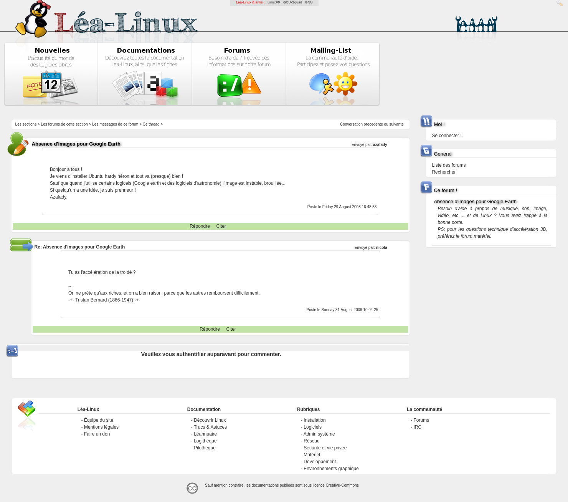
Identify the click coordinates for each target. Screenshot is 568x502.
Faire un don (97, 434)
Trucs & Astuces (210, 427)
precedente (373, 124)
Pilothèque (205, 448)
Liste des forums (449, 165)
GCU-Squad (292, 2)
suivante (397, 124)
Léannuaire (205, 434)
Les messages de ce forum (115, 124)
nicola (381, 247)
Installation (314, 420)
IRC (417, 427)
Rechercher (444, 172)
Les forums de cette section (64, 124)
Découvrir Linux (210, 420)
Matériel (312, 454)
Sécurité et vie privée (325, 448)
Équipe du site (98, 420)
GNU (309, 2)
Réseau (311, 441)
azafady (380, 144)
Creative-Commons (342, 485)
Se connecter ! (446, 135)
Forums (421, 420)
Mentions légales (101, 427)
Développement (320, 461)
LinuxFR (274, 2)
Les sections (26, 124)
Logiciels (313, 427)
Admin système (319, 434)
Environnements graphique (331, 468)
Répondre (200, 226)
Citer (221, 226)
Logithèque (205, 441)
